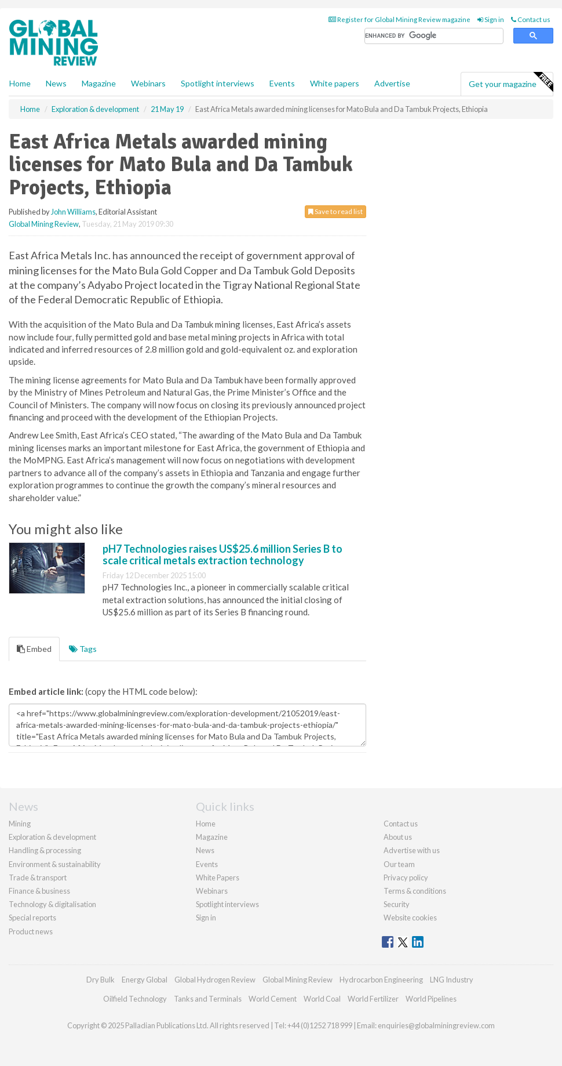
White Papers (217, 877)
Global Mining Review (44, 224)
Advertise (392, 83)
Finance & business (39, 890)
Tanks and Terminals (208, 998)
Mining (20, 823)
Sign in (490, 19)
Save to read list (335, 211)
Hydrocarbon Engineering (381, 979)
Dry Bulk (100, 979)
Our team (399, 864)
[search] (433, 36)
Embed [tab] (34, 649)
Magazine (99, 83)
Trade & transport (38, 877)
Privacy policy (406, 877)
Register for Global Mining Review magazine (399, 19)
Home (20, 83)
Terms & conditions (415, 890)
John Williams (73, 211)
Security (397, 904)
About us (398, 837)
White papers (334, 83)
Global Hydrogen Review (215, 979)
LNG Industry (451, 979)
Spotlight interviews (217, 83)
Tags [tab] (83, 649)
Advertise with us (412, 850)
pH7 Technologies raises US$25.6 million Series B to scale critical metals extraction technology (222, 554)
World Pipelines (431, 998)
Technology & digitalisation (52, 904)
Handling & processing (45, 850)
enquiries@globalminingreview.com (436, 1025)
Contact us (530, 19)
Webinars (148, 83)
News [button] (56, 83)
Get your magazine (511, 82)
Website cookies (410, 917)
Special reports (32, 917)
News (205, 850)
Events (282, 83)
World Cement (273, 998)
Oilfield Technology (135, 998)
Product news (31, 931)
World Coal (322, 998)
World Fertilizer (373, 998)
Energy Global (144, 979)
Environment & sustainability (55, 864)
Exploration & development (52, 837)
